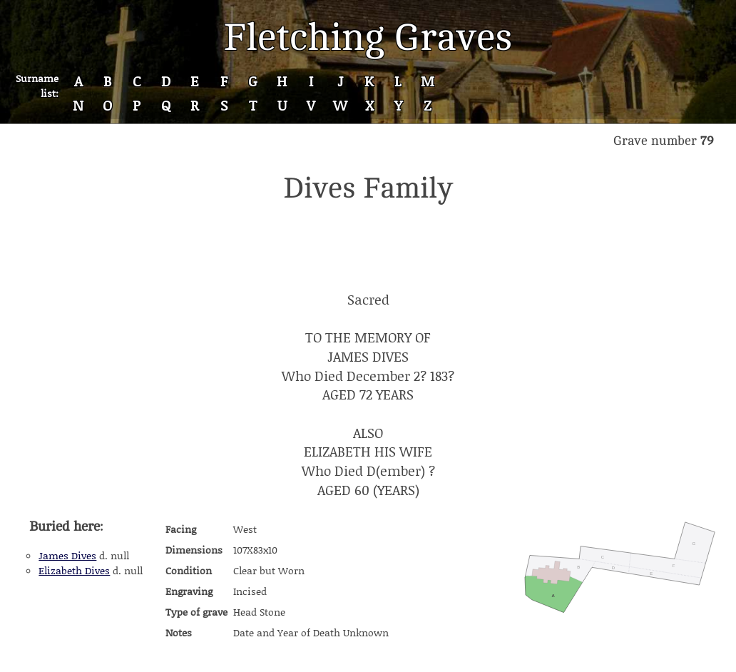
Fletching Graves (368, 37)
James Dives (67, 555)
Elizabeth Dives (74, 570)
